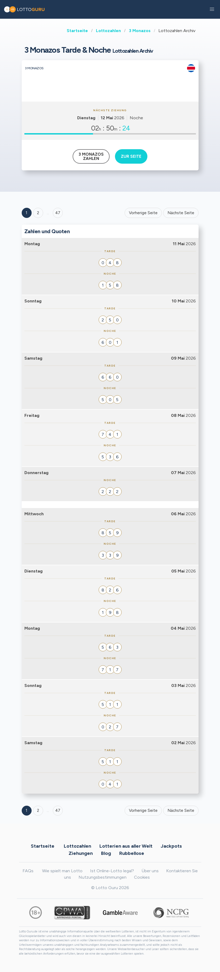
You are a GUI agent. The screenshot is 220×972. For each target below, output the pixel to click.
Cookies (142, 877)
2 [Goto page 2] (38, 212)
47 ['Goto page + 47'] (57, 212)
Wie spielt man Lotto (62, 870)
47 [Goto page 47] (57, 810)
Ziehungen (81, 853)
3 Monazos (140, 30)
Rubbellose (131, 853)
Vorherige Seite (143, 212)
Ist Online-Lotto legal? (112, 870)
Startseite (77, 30)
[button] (212, 9)
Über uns (150, 870)
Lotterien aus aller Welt (125, 846)
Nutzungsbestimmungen (102, 877)
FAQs (28, 870)
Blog (106, 853)
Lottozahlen (108, 30)
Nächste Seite (180, 212)
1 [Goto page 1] (26, 212)
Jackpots (171, 846)
